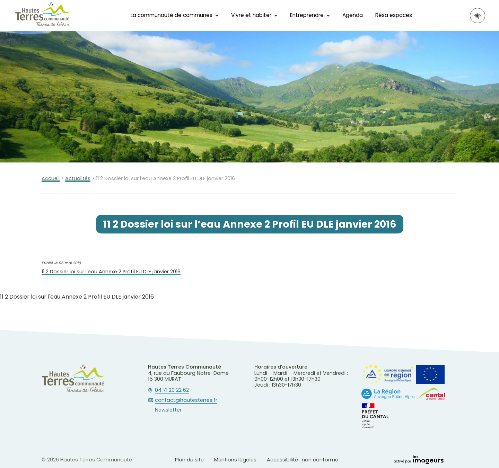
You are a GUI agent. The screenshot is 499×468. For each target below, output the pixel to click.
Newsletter (168, 410)
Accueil (51, 178)
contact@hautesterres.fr (186, 400)
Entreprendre (307, 15)
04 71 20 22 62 (172, 390)
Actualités (77, 178)
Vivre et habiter (251, 15)
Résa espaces (393, 15)
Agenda (352, 15)
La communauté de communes (171, 15)
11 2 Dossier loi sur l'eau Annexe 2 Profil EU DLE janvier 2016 (111, 271)
